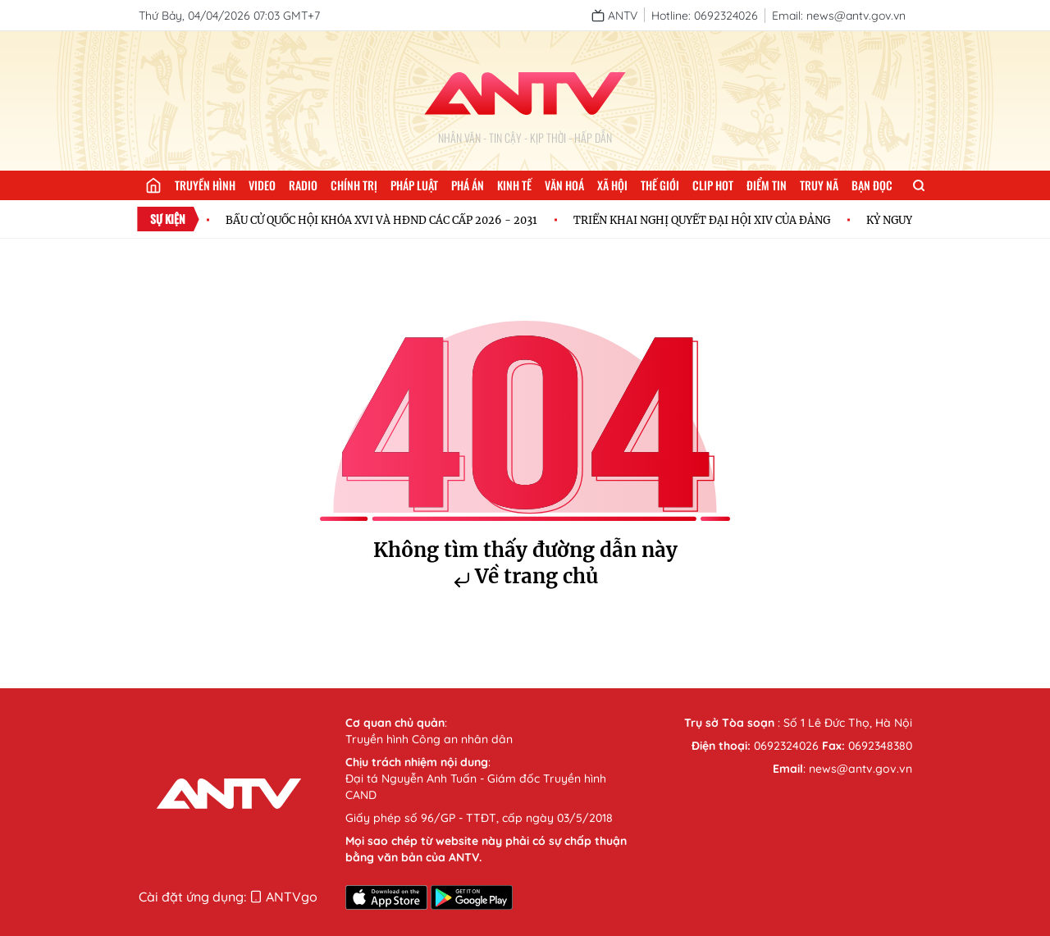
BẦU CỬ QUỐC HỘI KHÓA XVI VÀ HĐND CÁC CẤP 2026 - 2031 (385, 219)
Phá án (467, 185)
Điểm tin (766, 185)
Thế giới (660, 185)
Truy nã (819, 185)
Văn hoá (564, 185)
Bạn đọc (871, 185)
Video (262, 185)
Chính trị (354, 185)
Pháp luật (414, 185)
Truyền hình (205, 185)
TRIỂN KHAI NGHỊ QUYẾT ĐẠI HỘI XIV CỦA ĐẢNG (705, 219)
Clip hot (712, 185)
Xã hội (612, 185)
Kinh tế (514, 185)
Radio (303, 185)
